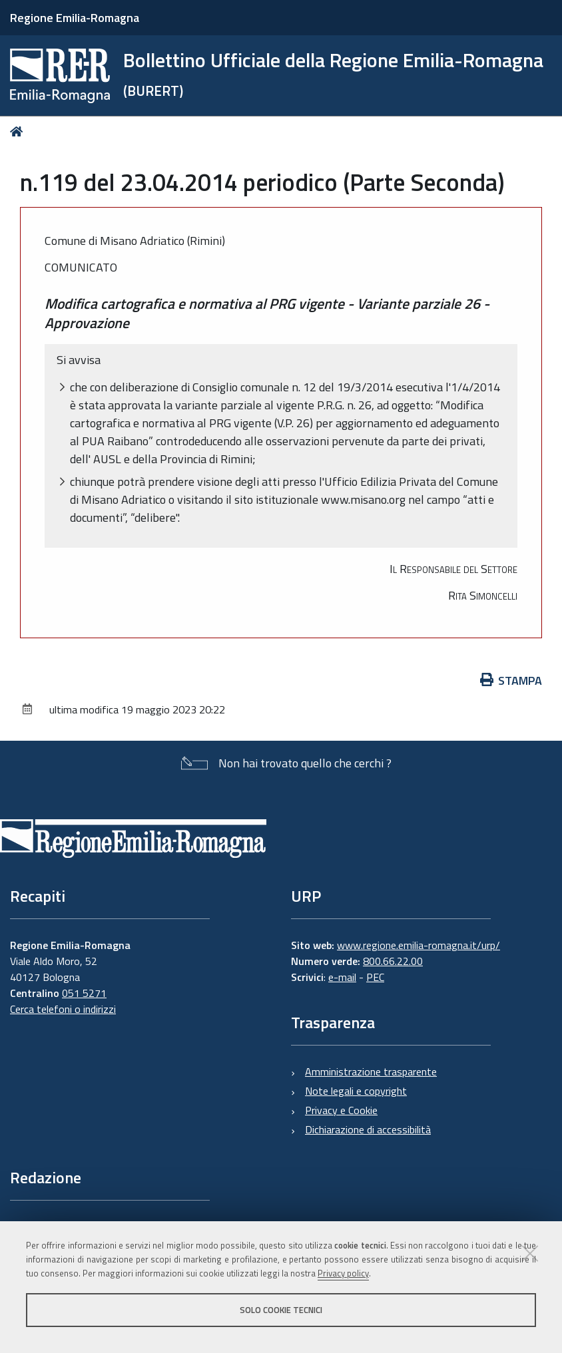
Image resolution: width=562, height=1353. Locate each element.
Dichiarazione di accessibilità (368, 1129)
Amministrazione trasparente (371, 1071)
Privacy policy (343, 1273)
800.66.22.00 (393, 961)
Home (19, 131)
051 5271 (84, 993)
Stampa (511, 680)
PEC (375, 977)
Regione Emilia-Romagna (74, 18)
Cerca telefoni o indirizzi (63, 1009)
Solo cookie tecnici (281, 1309)
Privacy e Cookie (341, 1110)
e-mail (342, 977)
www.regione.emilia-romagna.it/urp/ (418, 945)
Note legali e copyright (356, 1091)
